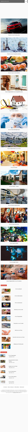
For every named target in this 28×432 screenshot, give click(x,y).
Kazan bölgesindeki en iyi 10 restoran (14, 281)
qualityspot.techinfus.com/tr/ (5, 1)
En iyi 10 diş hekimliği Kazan (14, 129)
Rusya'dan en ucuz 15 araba (18, 323)
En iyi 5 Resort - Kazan (14, 186)
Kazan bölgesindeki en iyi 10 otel (14, 148)
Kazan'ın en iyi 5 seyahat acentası (14, 53)
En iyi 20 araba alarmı (12, 371)
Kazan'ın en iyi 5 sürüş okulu (14, 35)
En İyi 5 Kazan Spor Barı (14, 224)
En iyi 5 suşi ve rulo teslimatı (14, 72)
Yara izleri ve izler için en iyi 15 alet (18, 337)
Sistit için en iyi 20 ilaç (18, 330)
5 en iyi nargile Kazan (14, 262)
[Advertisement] (14, 10)
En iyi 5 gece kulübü (14, 243)
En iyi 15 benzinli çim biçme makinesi (13, 361)
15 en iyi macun (11, 381)
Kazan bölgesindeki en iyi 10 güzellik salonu (14, 91)
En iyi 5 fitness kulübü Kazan (14, 205)
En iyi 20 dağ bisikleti (18, 316)
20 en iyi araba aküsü (18, 302)
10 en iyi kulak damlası (18, 295)
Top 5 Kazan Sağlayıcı (14, 110)
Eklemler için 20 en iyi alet (18, 309)
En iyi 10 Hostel (14, 167)
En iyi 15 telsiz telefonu (12, 376)
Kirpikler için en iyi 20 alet (13, 366)
